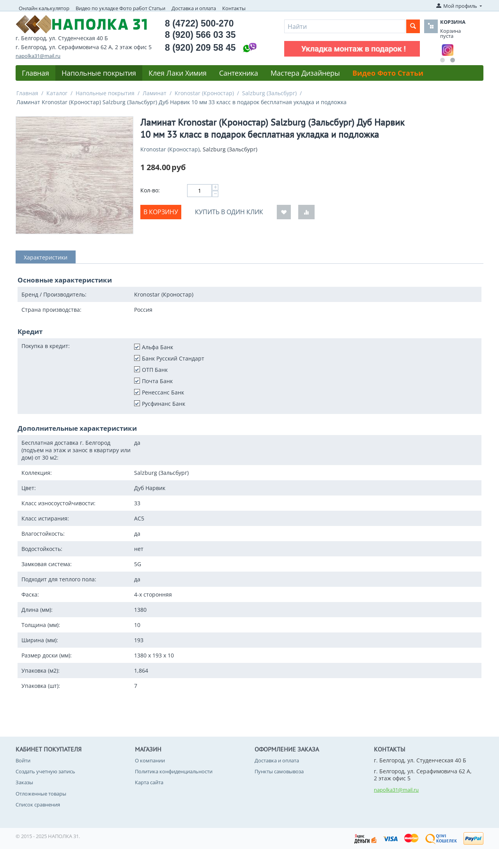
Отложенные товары (41, 793)
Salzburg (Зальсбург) (269, 93)
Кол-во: (150, 190)
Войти (23, 760)
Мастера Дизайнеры (305, 73)
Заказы (24, 782)
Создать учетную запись (45, 771)
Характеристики (45, 257)
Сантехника (238, 73)
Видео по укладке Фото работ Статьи (120, 8)
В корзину (160, 212)
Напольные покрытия (99, 73)
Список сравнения (38, 804)
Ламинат (154, 93)
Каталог (56, 93)
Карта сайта (149, 782)
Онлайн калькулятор (44, 8)
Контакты (234, 8)
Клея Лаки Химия (178, 73)
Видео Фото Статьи (387, 73)
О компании (150, 760)
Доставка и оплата (194, 8)
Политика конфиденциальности (173, 771)
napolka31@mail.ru (38, 55)
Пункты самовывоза (279, 771)
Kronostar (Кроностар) (204, 93)
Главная (35, 73)
